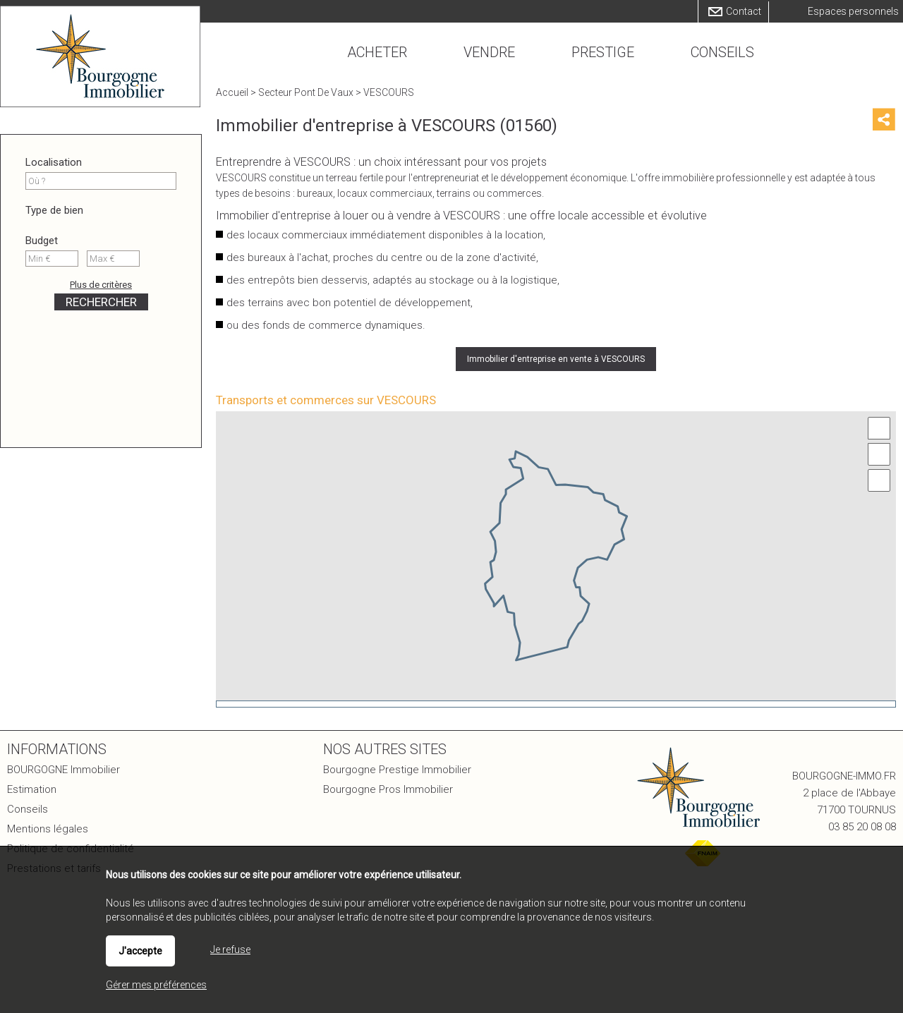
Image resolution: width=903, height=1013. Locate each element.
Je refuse (230, 949)
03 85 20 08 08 (862, 826)
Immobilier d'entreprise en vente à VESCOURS (556, 359)
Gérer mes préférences (156, 984)
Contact (743, 11)
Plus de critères (101, 284)
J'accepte (140, 951)
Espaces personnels (853, 11)
